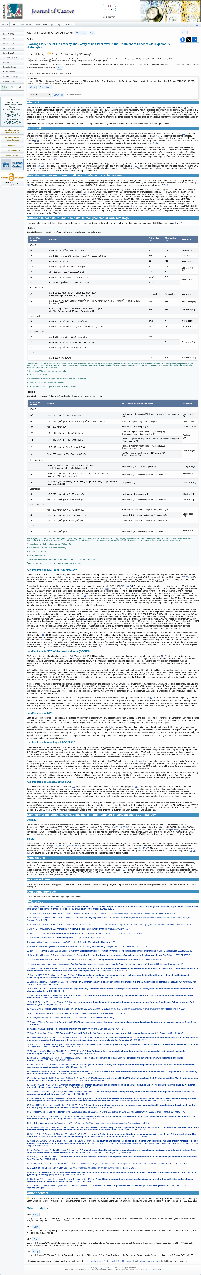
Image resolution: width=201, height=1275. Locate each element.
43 (140, 761)
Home (5, 24)
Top (12, 100)
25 (164, 185)
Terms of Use (155, 1269)
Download (58, 95)
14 (128, 152)
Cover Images (9, 71)
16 (123, 157)
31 (131, 206)
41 (128, 684)
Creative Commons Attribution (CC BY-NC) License (109, 1261)
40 (50, 675)
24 (182, 180)
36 (85, 619)
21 (132, 166)
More (59, 68)
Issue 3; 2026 (8, 43)
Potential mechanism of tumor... (12, 106)
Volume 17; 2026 (10, 57)
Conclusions (12, 119)
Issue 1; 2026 (8, 53)
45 (73, 786)
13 (154, 147)
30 (176, 194)
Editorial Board (9, 67)
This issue (81, 33)
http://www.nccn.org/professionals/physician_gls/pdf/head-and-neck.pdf (137, 924)
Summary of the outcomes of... (12, 115)
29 (167, 185)
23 (178, 180)
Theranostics (12, 145)
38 (43, 635)
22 (136, 166)
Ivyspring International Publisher (107, 1268)
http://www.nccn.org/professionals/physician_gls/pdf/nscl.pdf (136, 1009)
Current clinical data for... (12, 110)
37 (38, 628)
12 (155, 143)
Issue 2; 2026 (8, 48)
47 (97, 803)
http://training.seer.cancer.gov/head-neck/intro (105, 1123)
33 (127, 586)
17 (130, 157)
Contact (69, 24)
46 (136, 786)
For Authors (26, 24)
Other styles (45, 87)
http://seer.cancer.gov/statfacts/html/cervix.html (92, 1168)
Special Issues (9, 81)
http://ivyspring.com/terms (149, 1261)
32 (59, 213)
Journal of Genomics (12, 150)
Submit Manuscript (44, 24)
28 (110, 727)
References (12, 123)
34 (131, 586)
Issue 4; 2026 (8, 39)
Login (59, 24)
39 (72, 656)
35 (134, 612)
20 (42, 166)
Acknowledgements (12, 121)
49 (147, 848)
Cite (92, 33)
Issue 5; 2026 (8, 34)
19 (39, 166)
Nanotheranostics (12, 155)
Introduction (12, 102)
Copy (32, 87)
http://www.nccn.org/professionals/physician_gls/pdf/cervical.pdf (125, 913)
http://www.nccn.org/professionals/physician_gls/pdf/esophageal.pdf (159, 917)
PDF (184, 32)
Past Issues (7, 62)
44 (118, 772)
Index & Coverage (10, 76)
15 (166, 154)
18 (54, 159)
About (14, 24)
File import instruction (74, 95)
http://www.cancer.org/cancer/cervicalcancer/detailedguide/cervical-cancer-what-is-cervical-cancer (121, 1163)
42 (151, 697)
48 (144, 848)
